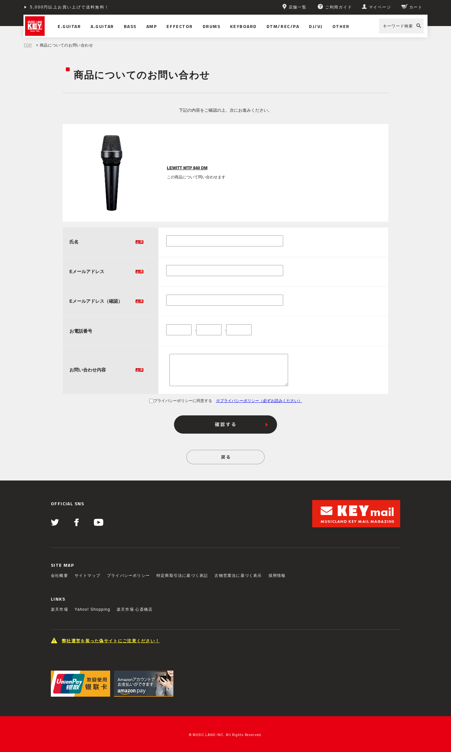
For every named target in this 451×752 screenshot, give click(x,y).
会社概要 (59, 575)
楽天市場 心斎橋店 (135, 609)
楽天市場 (59, 609)
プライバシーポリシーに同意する (180, 401)
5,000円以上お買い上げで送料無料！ (69, 7)
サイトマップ (87, 575)
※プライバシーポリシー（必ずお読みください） (259, 401)
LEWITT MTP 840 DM (187, 168)
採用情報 (277, 575)
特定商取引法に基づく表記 (182, 575)
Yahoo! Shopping (92, 609)
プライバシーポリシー (128, 575)
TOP (27, 45)
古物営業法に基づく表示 (238, 575)
